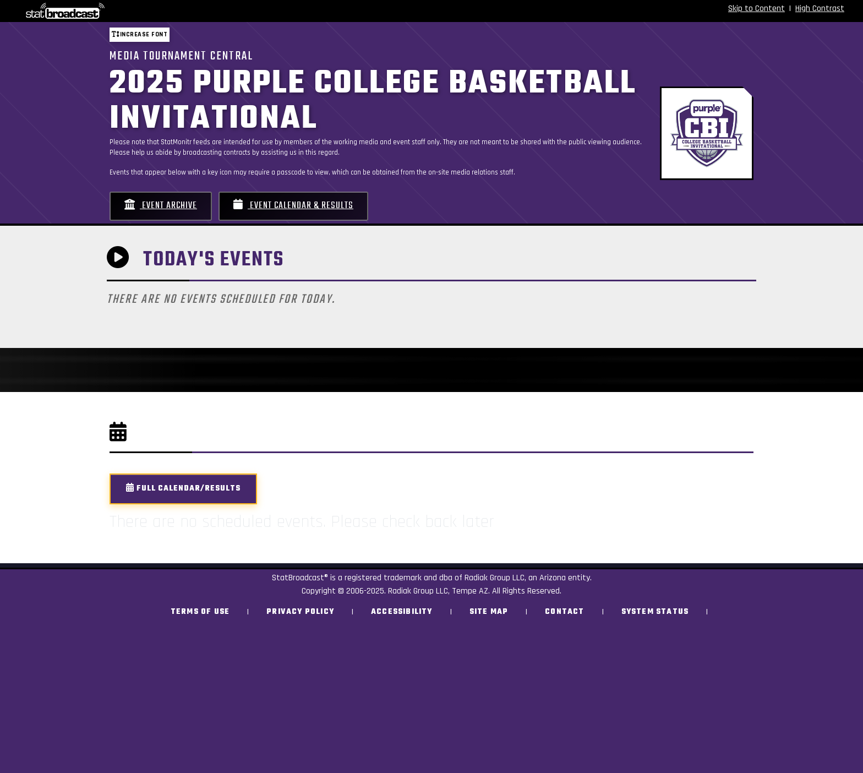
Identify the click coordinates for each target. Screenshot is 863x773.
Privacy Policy (300, 612)
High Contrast (819, 8)
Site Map (489, 612)
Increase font (139, 34)
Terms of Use (200, 612)
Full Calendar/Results (183, 488)
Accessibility (402, 612)
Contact (564, 612)
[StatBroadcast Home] (149, 11)
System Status (655, 612)
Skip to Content (756, 8)
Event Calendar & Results (293, 205)
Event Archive (160, 205)
